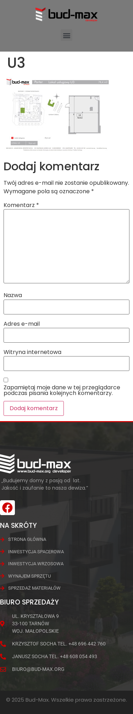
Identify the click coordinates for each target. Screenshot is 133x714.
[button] (66, 35)
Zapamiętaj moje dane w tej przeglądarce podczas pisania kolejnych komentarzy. (62, 390)
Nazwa (13, 295)
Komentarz (21, 205)
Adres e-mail (22, 324)
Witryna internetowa (32, 352)
